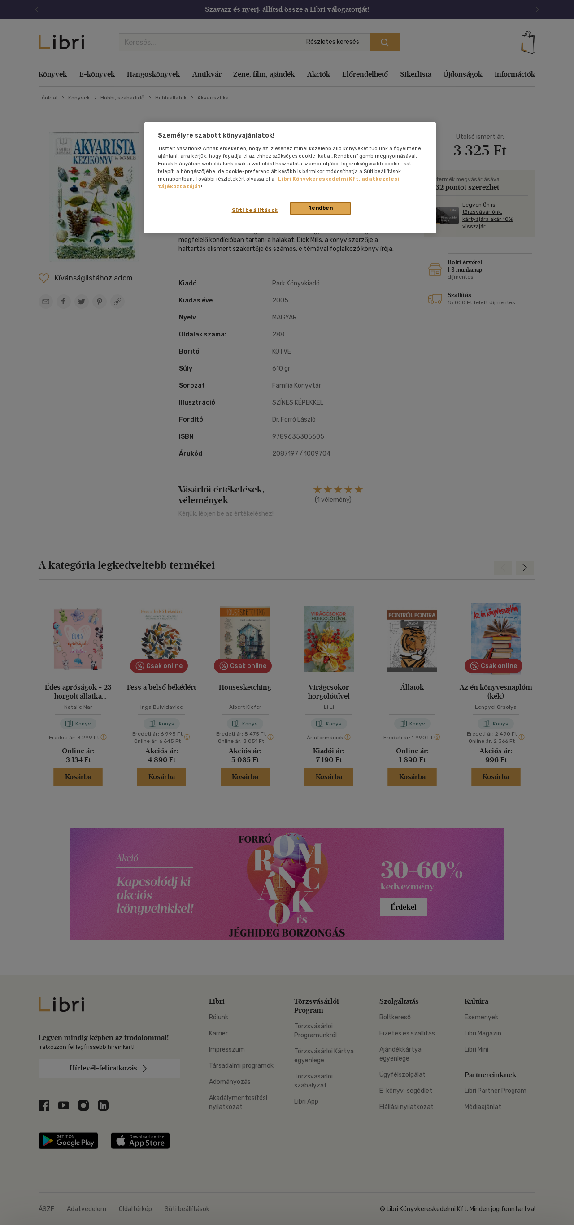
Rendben (320, 208)
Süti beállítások (255, 210)
